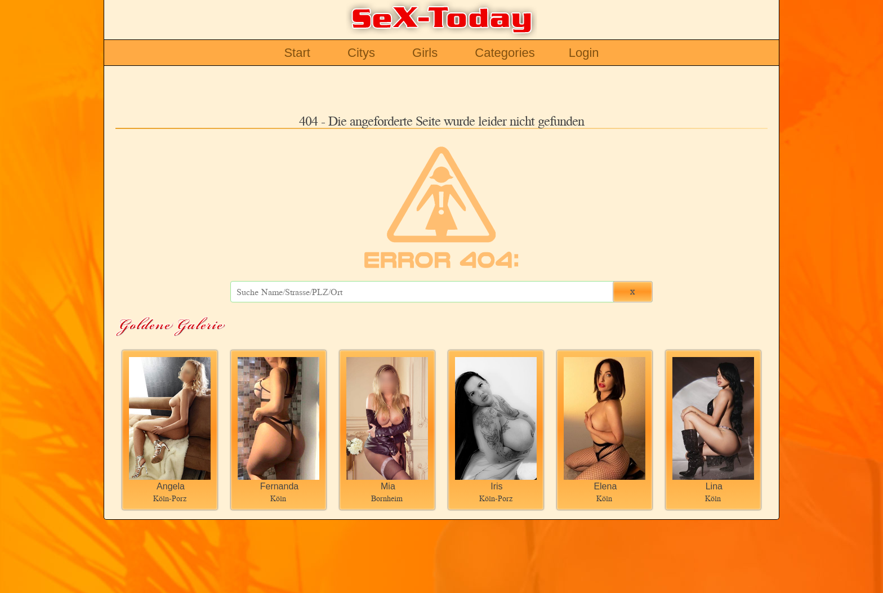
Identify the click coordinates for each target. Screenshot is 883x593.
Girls (425, 53)
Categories (504, 53)
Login (584, 53)
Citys (361, 53)
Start (297, 53)
